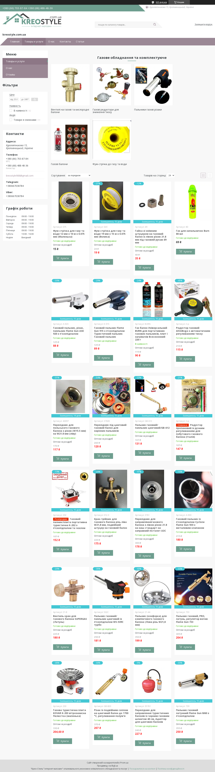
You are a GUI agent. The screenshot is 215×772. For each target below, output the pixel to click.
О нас (51, 41)
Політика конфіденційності (171, 768)
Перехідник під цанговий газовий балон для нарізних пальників (110, 427)
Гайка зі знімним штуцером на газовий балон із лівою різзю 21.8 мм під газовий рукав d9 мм (150, 236)
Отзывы (10, 74)
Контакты (65, 41)
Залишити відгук (203, 24)
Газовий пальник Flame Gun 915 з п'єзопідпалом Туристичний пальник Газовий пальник (109, 332)
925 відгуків (161, 2)
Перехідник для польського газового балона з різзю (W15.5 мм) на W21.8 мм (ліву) (69, 429)
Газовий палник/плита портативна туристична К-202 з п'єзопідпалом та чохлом (70, 523)
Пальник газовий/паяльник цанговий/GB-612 (152, 426)
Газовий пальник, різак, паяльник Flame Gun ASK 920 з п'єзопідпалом (68, 330)
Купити (65, 258)
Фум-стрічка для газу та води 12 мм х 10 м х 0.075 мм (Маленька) (68, 233)
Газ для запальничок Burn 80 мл (192, 232)
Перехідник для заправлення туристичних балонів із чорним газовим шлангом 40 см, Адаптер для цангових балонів (152, 715)
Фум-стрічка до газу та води (68, 164)
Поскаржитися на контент (142, 768)
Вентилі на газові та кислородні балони (70, 111)
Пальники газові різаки (147, 109)
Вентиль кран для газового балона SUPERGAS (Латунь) (70, 618)
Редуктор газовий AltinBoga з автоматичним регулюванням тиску (193, 330)
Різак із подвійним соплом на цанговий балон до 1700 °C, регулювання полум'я (111, 713)
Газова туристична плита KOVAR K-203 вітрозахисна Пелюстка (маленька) (69, 713)
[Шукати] (154, 25)
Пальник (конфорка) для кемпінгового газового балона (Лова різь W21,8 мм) (151, 620)
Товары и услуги (34, 41)
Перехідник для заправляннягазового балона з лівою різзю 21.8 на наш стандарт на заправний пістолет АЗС (151, 524)
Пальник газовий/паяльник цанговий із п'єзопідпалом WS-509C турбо (108, 620)
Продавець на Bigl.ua (107, 765)
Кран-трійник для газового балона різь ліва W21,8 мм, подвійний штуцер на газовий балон (110, 523)
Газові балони (182, 109)
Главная (14, 41)
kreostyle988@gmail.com (19, 175)
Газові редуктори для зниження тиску (105, 111)
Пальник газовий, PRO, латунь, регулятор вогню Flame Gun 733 (192, 618)
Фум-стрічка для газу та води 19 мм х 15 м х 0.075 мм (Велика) (109, 233)
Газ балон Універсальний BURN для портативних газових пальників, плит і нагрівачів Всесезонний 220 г (151, 333)
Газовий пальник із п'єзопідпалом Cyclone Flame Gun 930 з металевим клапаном (190, 523)
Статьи (80, 41)
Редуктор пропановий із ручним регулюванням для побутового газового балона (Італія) (190, 431)
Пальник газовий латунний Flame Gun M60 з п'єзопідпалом (192, 713)
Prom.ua (124, 762)
